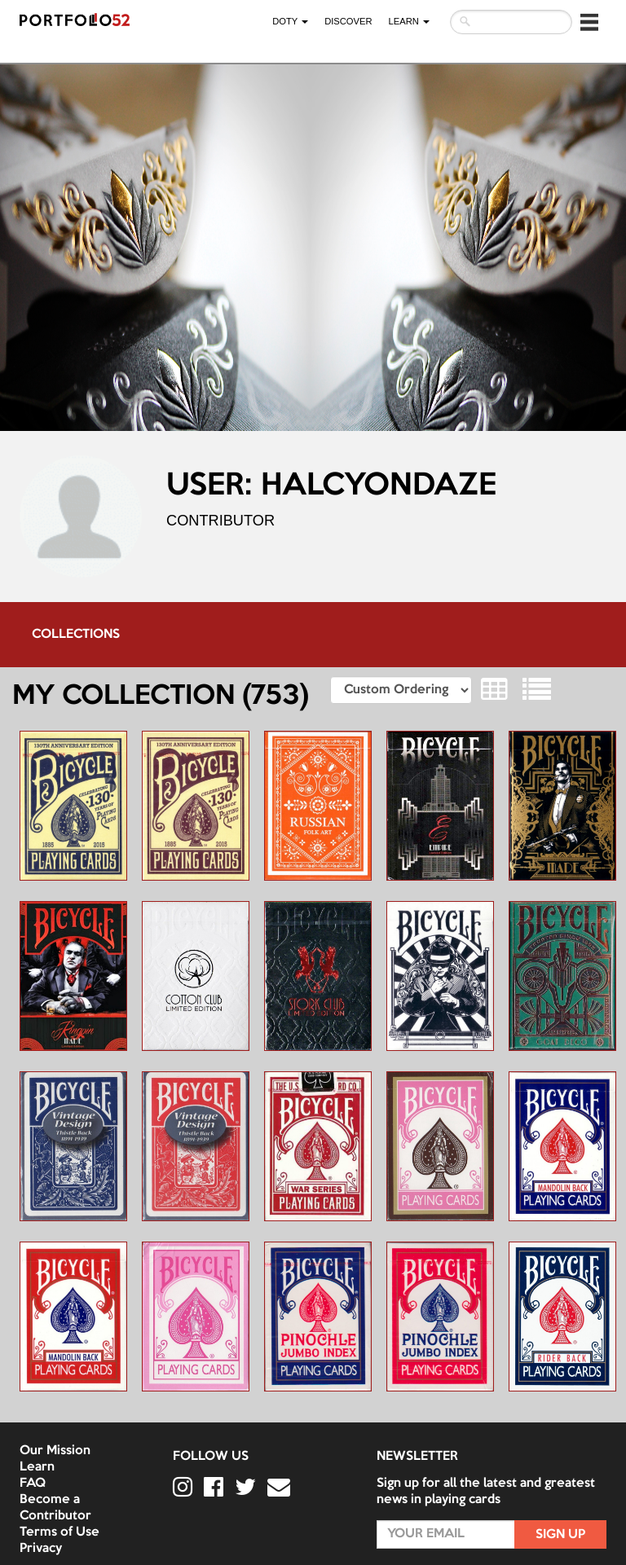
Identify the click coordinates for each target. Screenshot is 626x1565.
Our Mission (55, 1451)
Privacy (41, 1548)
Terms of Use (59, 1532)
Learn (37, 1467)
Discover (348, 21)
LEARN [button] (409, 21)
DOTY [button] (290, 21)
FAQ (33, 1483)
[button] (589, 22)
